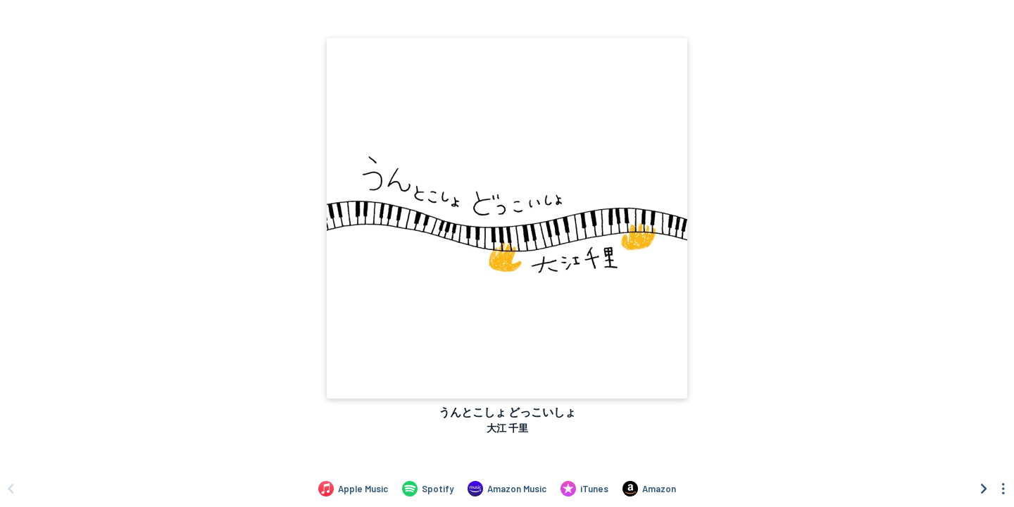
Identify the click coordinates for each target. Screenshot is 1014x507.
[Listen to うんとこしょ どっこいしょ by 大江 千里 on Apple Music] (353, 488)
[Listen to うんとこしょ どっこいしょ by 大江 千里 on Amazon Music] (507, 488)
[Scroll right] (984, 488)
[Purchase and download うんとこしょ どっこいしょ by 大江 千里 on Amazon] (649, 488)
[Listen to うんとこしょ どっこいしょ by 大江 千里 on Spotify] (427, 488)
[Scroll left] (10, 488)
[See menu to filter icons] (1003, 488)
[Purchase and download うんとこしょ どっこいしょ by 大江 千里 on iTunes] (584, 488)
